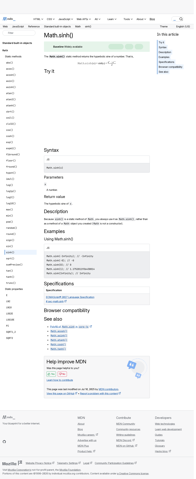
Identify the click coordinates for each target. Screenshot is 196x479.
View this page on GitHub (60, 393)
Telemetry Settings (67, 463)
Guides (159, 434)
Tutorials (160, 440)
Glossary (160, 445)
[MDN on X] (15, 442)
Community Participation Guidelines (114, 463)
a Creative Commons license (133, 473)
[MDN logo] (8, 417)
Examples (164, 57)
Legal (86, 463)
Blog (152, 19)
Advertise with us (87, 440)
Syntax (163, 47)
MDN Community (125, 423)
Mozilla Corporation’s (19, 469)
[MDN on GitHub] (4, 442)
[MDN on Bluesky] (10, 442)
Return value (54, 196)
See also (163, 71)
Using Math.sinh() (58, 239)
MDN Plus (83, 445)
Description (165, 52)
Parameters (53, 177)
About (81, 423)
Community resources (128, 429)
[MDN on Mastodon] (21, 442)
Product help (85, 451)
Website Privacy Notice (38, 463)
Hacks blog (161, 451)
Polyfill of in (69, 326)
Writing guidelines (125, 434)
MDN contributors (108, 389)
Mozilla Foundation (70, 469)
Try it (161, 42)
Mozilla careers (86, 434)
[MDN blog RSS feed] (26, 442)
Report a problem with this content (99, 393)
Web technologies (165, 423)
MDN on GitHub (125, 445)
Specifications (166, 61)
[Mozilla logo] (12, 463)
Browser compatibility (170, 66)
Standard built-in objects (17, 43)
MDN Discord (124, 440)
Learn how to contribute (60, 380)
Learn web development (168, 429)
